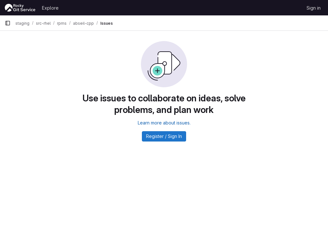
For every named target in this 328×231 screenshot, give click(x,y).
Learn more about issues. (164, 122)
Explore (50, 8)
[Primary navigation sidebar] (8, 23)
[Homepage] (20, 8)
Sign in (314, 8)
